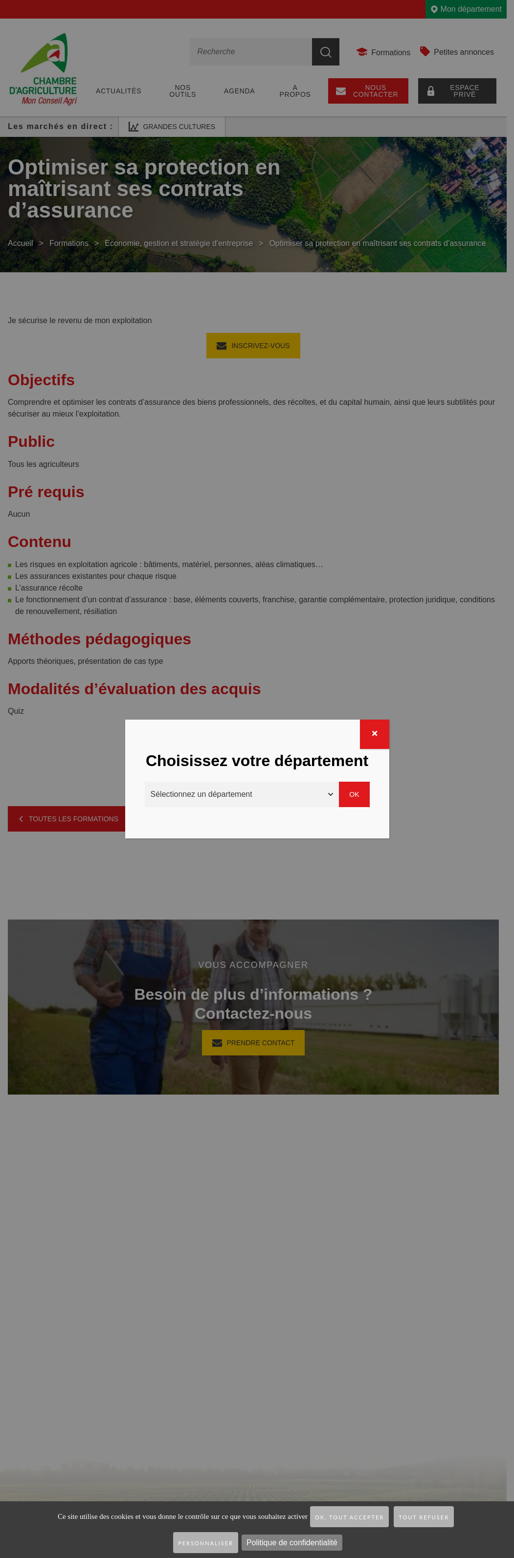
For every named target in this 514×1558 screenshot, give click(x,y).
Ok (354, 794)
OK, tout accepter (349, 1517)
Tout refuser (424, 1517)
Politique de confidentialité (291, 1542)
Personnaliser (205, 1543)
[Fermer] (374, 734)
